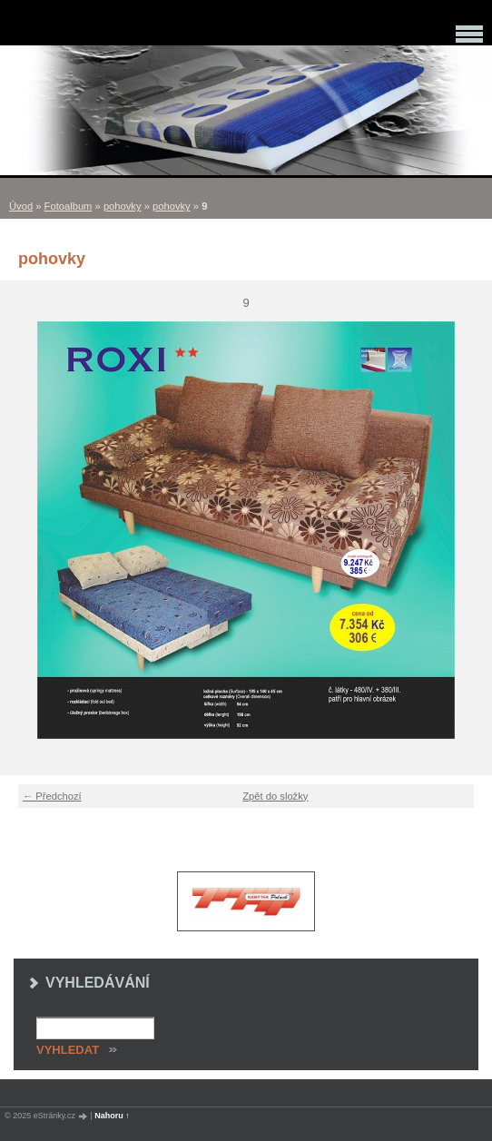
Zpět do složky (275, 796)
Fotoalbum (68, 206)
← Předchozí (52, 796)
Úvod (21, 206)
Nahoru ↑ (112, 1115)
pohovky (122, 206)
